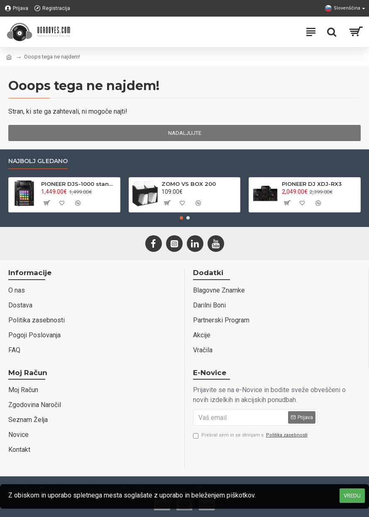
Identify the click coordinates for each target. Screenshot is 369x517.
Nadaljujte (184, 133)
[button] (181, 217)
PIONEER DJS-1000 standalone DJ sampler (79, 183)
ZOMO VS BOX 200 (188, 183)
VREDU (352, 496)
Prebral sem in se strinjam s (251, 435)
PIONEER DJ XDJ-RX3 (312, 183)
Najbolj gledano (38, 161)
